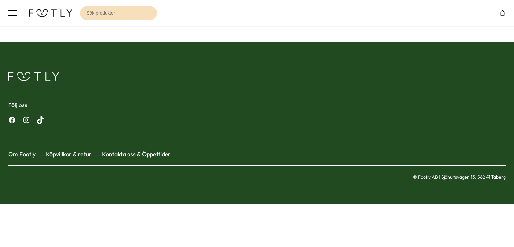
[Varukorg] (502, 13)
